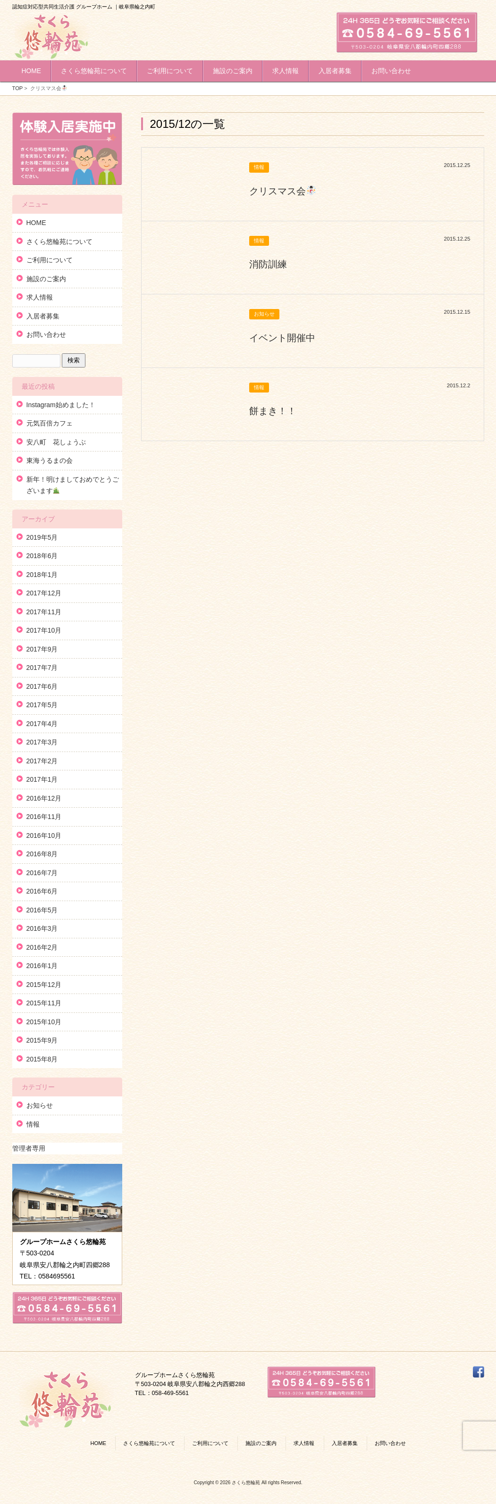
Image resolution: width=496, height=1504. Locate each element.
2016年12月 (44, 798)
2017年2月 (42, 761)
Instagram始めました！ (60, 405)
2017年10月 (44, 630)
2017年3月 (42, 742)
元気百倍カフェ (49, 423)
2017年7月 (42, 667)
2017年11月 (44, 612)
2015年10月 (44, 1022)
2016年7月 (42, 873)
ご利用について (49, 260)
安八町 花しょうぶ (56, 442)
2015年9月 (42, 1040)
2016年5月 (42, 910)
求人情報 (39, 297)
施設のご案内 (46, 279)
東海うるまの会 (49, 460)
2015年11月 (44, 1003)
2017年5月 (42, 705)
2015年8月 (42, 1059)
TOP (17, 88)
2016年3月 (42, 928)
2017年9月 (42, 649)
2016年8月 (42, 854)
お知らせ (39, 1105)
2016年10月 (44, 835)
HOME (36, 222)
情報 (33, 1124)
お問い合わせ (46, 334)
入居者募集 (42, 316)
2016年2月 (42, 947)
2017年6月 (42, 686)
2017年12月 (44, 593)
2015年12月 (44, 984)
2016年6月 (42, 891)
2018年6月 (42, 556)
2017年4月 (42, 723)
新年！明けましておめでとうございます (72, 485)
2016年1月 (42, 965)
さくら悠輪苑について (59, 241)
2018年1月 (42, 574)
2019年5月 (42, 537)
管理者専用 (28, 1148)
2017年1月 (42, 779)
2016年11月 (44, 816)
